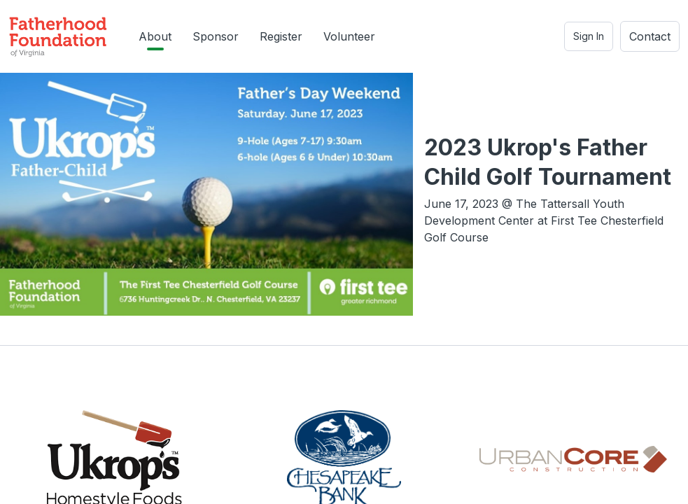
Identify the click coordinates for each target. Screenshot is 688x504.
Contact (650, 36)
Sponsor (215, 36)
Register (281, 36)
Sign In (588, 36)
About (155, 36)
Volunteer (349, 36)
